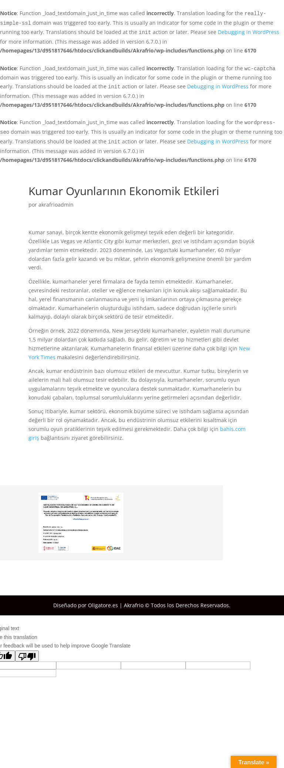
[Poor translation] (27, 656)
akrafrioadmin (56, 204)
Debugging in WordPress (248, 31)
